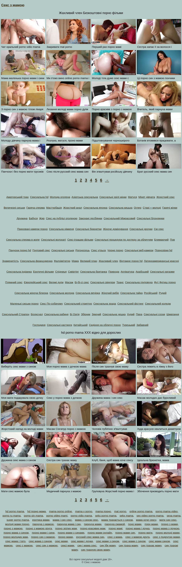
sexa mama (174, 515)
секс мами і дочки (82, 541)
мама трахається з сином (117, 519)
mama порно (103, 511)
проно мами (65, 536)
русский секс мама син (90, 536)
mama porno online (60, 511)
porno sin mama (33, 515)
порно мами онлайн (99, 532)
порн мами (151, 524)
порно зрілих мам (66, 528)
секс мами (61, 541)
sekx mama (126, 515)
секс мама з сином (40, 541)
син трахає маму (151, 545)
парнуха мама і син (69, 524)
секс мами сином (159, 541)
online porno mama (140, 511)
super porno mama (18, 519)
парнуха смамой (115, 524)
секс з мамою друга (137, 536)
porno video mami (56, 515)
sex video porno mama (150, 515)
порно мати (145, 532)
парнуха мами (92, 524)
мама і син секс (62, 519)
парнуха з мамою (43, 524)
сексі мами (67, 545)
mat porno (120, 511)
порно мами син (125, 532)
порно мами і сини (43, 532)
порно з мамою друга (39, 528)
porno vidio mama (81, 515)
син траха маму (128, 545)
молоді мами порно (17, 524)
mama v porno (83, 511)
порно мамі (115, 528)
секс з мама (114, 536)
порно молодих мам (15, 536)
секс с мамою (24, 545)
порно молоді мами (167, 532)
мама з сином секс (86, 519)
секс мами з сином (107, 541)
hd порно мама (36, 511)
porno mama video (167, 511)
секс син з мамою (47, 545)
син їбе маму (108, 545)
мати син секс (167, 519)
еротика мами (40, 519)
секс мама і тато (15, 541)
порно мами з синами (71, 532)
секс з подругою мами (166, 536)
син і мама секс (86, 545)
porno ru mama (11, 515)
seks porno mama (105, 515)
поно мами (134, 524)
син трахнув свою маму (95, 549)
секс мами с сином (133, 541)
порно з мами (169, 524)
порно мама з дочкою (166, 528)
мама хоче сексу (146, 519)
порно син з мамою (43, 536)
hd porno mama (14, 511)
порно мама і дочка (137, 528)
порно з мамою (13, 528)
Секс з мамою (12, 5)
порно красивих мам (92, 528)
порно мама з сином (16, 532)
